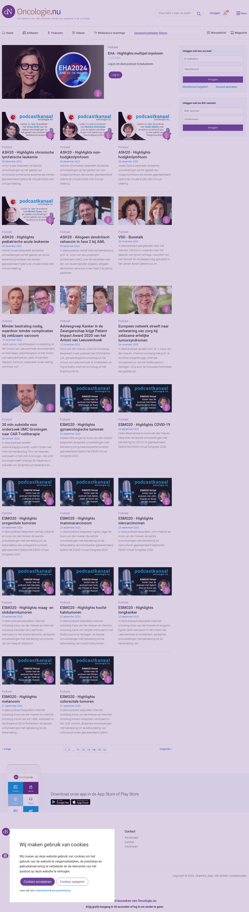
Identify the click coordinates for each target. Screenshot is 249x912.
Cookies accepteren (37, 881)
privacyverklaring (61, 890)
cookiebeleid (42, 890)
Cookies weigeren (72, 881)
